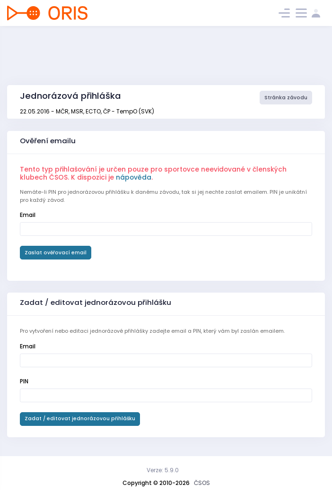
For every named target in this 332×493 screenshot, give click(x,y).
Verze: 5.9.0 (163, 470)
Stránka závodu (285, 97)
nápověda (133, 177)
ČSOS (202, 483)
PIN (24, 381)
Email (27, 215)
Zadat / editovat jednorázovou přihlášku (80, 418)
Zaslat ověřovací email (56, 252)
